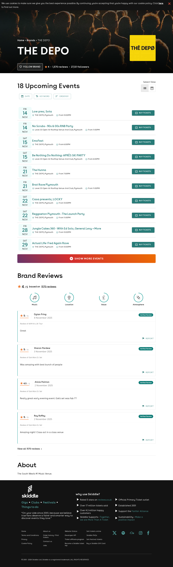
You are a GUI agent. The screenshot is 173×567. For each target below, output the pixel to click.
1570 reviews (48, 286)
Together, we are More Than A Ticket (95, 518)
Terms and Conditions (30, 535)
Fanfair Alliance (140, 511)
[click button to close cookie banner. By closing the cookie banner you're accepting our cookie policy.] (169, 3)
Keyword (43, 96)
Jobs (45, 545)
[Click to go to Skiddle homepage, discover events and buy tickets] (29, 491)
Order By (62, 96)
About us (46, 531)
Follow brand (30, 66)
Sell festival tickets (94, 539)
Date (25, 96)
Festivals (49, 502)
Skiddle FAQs (91, 535)
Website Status (71, 531)
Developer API (70, 535)
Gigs (24, 502)
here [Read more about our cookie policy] (161, 3)
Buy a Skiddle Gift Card (95, 543)
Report (147, 338)
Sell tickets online (93, 531)
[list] (144, 88)
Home (20, 40)
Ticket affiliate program (74, 539)
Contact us (47, 541)
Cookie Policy (26, 543)
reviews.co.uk (105, 499)
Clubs (35, 502)
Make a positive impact (130, 518)
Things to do (29, 507)
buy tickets (143, 113)
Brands (31, 40)
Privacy (24, 539)
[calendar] (152, 88)
